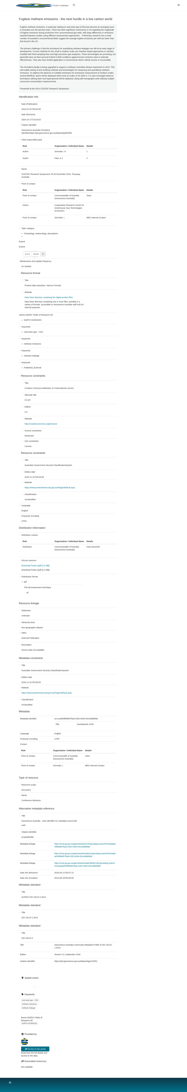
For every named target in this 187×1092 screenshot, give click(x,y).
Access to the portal (35, 1049)
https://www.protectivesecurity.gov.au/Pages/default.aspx (50, 487)
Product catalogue (42, 6)
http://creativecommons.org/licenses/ (41, 424)
